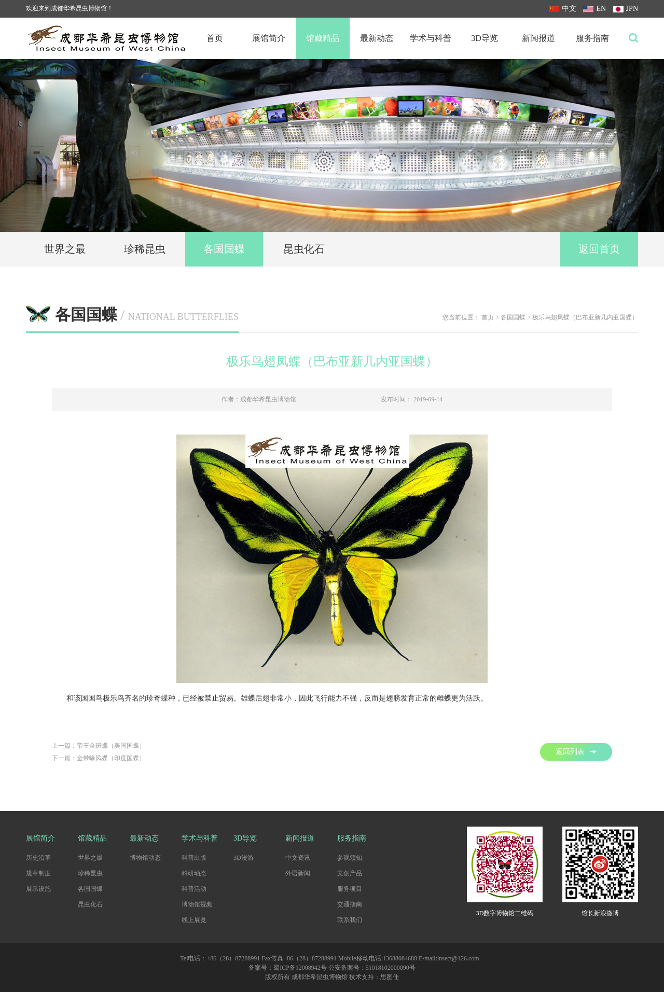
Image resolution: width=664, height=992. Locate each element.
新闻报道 (538, 38)
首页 (214, 38)
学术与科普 (430, 38)
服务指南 (592, 38)
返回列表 (576, 752)
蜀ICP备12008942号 (300, 967)
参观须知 (349, 857)
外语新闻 (297, 873)
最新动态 (376, 38)
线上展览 (194, 920)
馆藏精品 (322, 38)
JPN (625, 8)
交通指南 (349, 904)
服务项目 (349, 888)
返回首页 (599, 249)
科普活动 (194, 888)
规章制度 (38, 873)
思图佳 (389, 977)
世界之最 (65, 249)
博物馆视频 (197, 904)
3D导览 (484, 38)
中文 (562, 8)
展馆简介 (268, 38)
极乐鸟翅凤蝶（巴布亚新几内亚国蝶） (585, 317)
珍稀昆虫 (144, 249)
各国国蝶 (224, 249)
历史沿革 (38, 857)
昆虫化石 (304, 249)
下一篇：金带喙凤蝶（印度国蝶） (98, 758)
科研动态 (194, 873)
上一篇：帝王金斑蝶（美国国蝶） (98, 745)
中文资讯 (297, 857)
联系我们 (349, 920)
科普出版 (194, 857)
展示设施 (38, 888)
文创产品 (349, 873)
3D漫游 (243, 857)
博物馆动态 (145, 857)
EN (594, 8)
